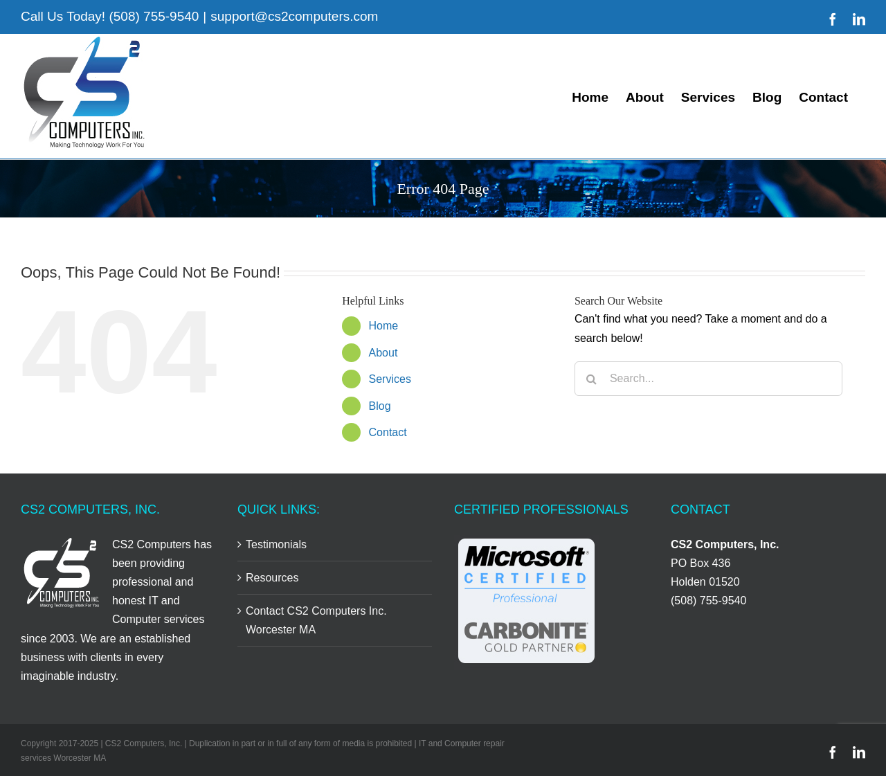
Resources (272, 578)
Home (384, 326)
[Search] (592, 378)
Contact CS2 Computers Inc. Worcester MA (316, 620)
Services (390, 379)
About (383, 353)
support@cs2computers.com (294, 16)
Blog (380, 406)
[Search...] (708, 378)
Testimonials (276, 544)
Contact (388, 432)
